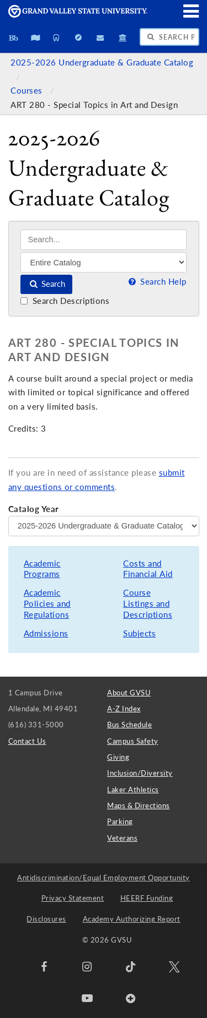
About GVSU (129, 692)
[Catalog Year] (103, 526)
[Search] (103, 240)
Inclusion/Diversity (140, 773)
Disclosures (46, 918)
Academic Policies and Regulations (47, 603)
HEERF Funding (146, 898)
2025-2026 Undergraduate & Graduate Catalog (101, 62)
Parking (120, 821)
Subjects (139, 633)
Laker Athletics (133, 789)
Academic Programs (42, 569)
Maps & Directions (138, 805)
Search (46, 283)
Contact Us (27, 741)
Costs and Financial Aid (148, 569)
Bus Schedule (129, 724)
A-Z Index (124, 708)
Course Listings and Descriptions (147, 603)
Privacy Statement (72, 898)
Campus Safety (132, 741)
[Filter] (103, 262)
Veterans (122, 838)
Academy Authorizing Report (132, 918)
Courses (27, 90)
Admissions (46, 633)
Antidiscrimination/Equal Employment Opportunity (103, 877)
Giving (118, 757)
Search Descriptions (64, 301)
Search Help (156, 281)
